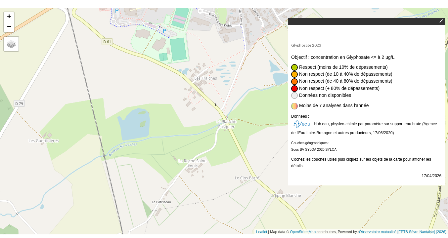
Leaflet (261, 232)
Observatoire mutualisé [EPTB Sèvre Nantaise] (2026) (402, 232)
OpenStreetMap (303, 232)
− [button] (9, 27)
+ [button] (9, 17)
